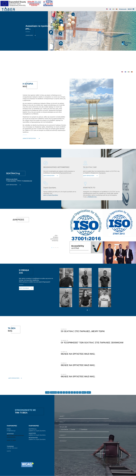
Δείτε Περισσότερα (11, 184)
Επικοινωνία (122, 9)
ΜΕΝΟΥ (131, 9)
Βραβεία (55, 237)
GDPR (9, 451)
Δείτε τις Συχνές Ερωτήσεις (50, 195)
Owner (73, 429)
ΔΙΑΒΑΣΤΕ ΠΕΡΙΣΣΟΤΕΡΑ (29, 138)
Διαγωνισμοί (54, 239)
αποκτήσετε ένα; (27, 181)
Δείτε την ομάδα (24, 288)
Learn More (29, 35)
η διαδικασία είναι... (92, 197)
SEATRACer (64, 429)
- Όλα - (56, 235)
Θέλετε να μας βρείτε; (12, 179)
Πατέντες (55, 240)
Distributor (84, 429)
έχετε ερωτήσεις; (11, 181)
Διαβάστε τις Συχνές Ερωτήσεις (37, 430)
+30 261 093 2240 (12, 448)
